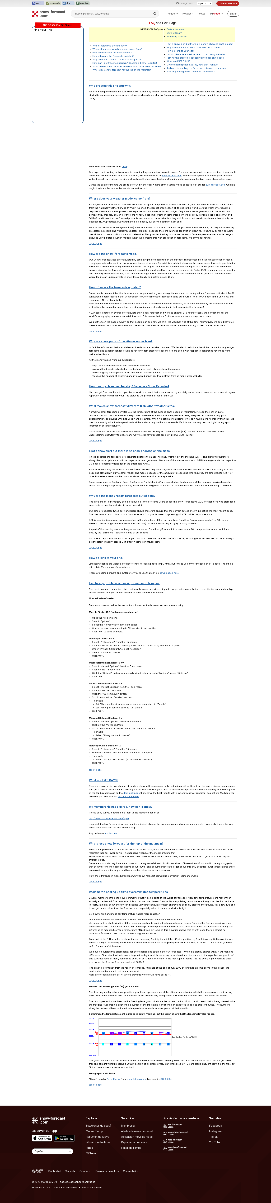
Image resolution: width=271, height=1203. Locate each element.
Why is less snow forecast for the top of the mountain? (126, 843)
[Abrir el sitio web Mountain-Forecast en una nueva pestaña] (53, 3)
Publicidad (54, 1171)
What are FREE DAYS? (178, 61)
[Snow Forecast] (48, 13)
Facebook (215, 1125)
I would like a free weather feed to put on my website (196, 54)
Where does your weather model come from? (117, 49)
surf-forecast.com (216, 184)
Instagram (215, 1131)
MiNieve (91, 1153)
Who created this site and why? (109, 45)
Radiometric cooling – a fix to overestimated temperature (197, 68)
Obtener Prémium (228, 3)
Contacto (85, 1171)
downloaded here (169, 572)
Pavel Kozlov (113, 1079)
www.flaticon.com (136, 1079)
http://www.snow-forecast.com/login (109, 818)
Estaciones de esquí (98, 1125)
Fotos (202, 13)
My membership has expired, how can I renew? (192, 64)
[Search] (155, 13)
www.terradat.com (171, 175)
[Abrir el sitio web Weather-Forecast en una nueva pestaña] (83, 3)
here (124, 166)
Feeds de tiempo (131, 1147)
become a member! (128, 796)
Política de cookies (92, 1187)
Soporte (70, 1171)
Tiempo (172, 13)
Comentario (130, 1171)
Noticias (188, 13)
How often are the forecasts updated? (113, 56)
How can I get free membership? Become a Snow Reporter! (124, 62)
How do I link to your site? (180, 50)
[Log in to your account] (233, 14)
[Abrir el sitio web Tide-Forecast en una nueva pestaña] (68, 3)
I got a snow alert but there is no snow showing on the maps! (200, 43)
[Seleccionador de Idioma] (204, 3)
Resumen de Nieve (97, 1136)
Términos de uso (41, 1187)
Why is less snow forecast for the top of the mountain (121, 69)
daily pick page (131, 793)
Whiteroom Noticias (98, 1142)
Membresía (128, 1125)
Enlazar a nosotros (107, 1171)
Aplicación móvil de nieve (137, 1136)
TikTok (213, 1136)
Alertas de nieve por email (137, 1131)
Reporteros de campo (134, 1142)
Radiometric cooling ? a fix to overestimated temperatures (128, 892)
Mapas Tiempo (95, 1131)
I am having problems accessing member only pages (195, 57)
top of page (95, 243)
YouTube (214, 1142)
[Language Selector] (52, 1151)
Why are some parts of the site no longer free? (117, 59)
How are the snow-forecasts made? (112, 52)
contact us (111, 833)
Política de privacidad (65, 1187)
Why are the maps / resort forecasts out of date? (193, 47)
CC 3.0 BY (165, 1079)
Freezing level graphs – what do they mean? (191, 71)
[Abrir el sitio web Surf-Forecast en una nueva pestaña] (38, 3)
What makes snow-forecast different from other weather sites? (126, 66)
